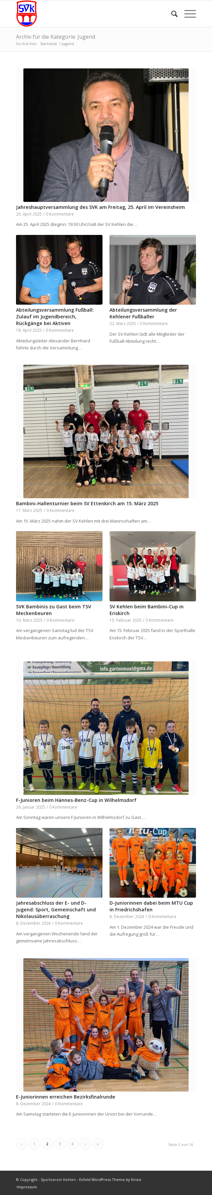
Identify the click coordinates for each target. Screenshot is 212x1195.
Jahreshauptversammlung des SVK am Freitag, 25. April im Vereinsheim (100, 207)
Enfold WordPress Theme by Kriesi (110, 1179)
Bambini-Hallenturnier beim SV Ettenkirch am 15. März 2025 (87, 503)
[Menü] (187, 13)
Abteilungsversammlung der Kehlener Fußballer (143, 313)
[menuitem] (171, 13)
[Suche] (171, 13)
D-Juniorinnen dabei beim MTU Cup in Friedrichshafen (151, 906)
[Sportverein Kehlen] (88, 13)
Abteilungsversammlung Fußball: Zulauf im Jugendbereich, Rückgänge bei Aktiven (55, 316)
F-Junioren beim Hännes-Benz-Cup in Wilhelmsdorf (76, 800)
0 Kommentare (60, 214)
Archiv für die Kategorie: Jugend (55, 36)
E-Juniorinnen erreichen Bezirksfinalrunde (65, 1097)
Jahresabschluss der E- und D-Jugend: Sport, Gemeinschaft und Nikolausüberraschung (56, 909)
